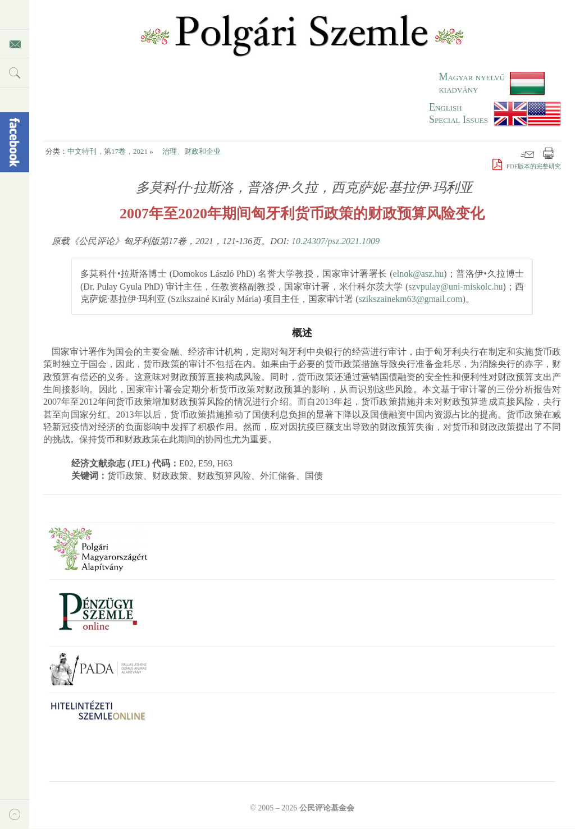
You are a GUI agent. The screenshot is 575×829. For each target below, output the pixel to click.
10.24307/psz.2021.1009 (335, 241)
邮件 (527, 153)
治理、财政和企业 (191, 151)
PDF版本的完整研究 (526, 166)
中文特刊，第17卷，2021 (107, 151)
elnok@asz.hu (418, 273)
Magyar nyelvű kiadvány (472, 83)
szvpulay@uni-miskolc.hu (455, 286)
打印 (548, 153)
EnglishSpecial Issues (458, 113)
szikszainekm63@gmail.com (410, 299)
